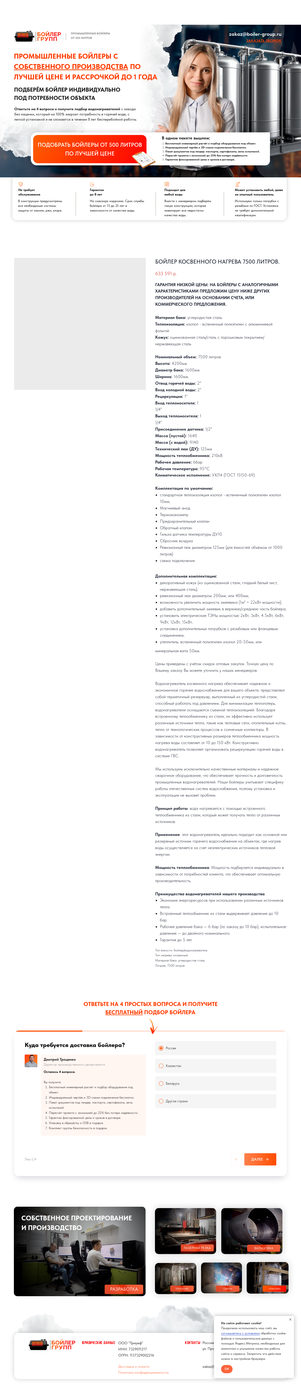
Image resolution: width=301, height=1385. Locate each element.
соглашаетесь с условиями (240, 1333)
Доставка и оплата (133, 1362)
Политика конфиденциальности (143, 1368)
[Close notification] (290, 1319)
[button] (263, 40)
